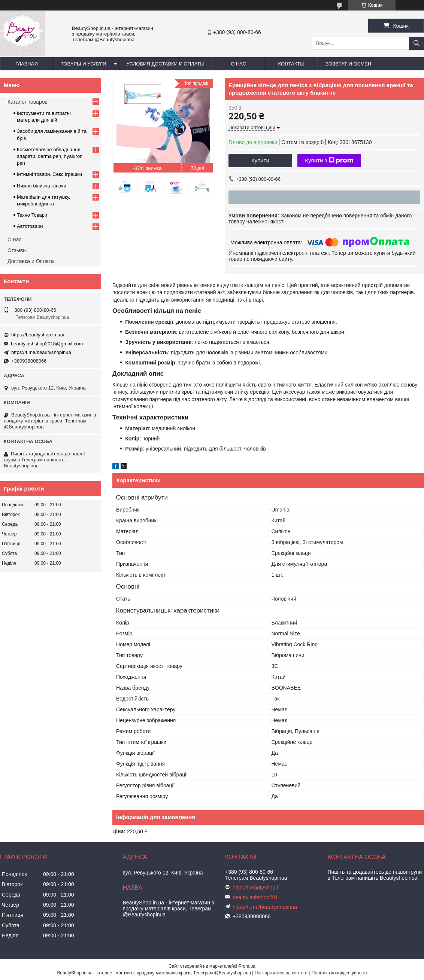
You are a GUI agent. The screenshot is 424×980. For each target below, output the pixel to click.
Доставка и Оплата (30, 261)
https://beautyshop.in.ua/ (37, 335)
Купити (260, 160)
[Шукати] (416, 43)
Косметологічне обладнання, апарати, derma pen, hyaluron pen (49, 156)
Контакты (291, 64)
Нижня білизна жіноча (41, 186)
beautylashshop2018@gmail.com (47, 343)
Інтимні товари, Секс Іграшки (49, 174)
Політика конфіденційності (339, 973)
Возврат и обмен (348, 64)
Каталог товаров (27, 102)
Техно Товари (32, 215)
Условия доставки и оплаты (166, 64)
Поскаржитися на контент (281, 973)
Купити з (329, 160)
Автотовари (30, 226)
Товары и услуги (83, 64)
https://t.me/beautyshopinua (41, 352)
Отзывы (17, 250)
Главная (26, 64)
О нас (238, 64)
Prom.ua (247, 966)
